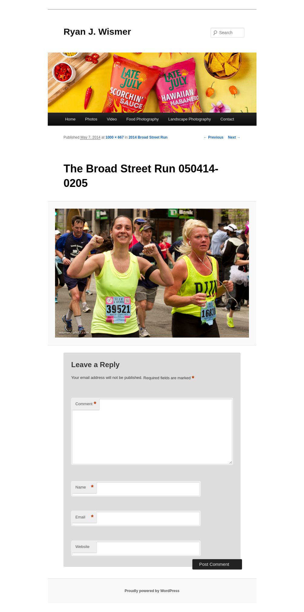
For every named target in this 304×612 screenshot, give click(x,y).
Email (84, 517)
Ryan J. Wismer (97, 32)
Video (112, 119)
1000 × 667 (115, 137)
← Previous (214, 137)
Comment (85, 404)
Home (70, 119)
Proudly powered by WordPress (152, 591)
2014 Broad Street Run (148, 137)
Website (82, 546)
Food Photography (142, 119)
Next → (234, 137)
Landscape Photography (189, 119)
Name (84, 487)
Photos (91, 119)
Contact (227, 119)
